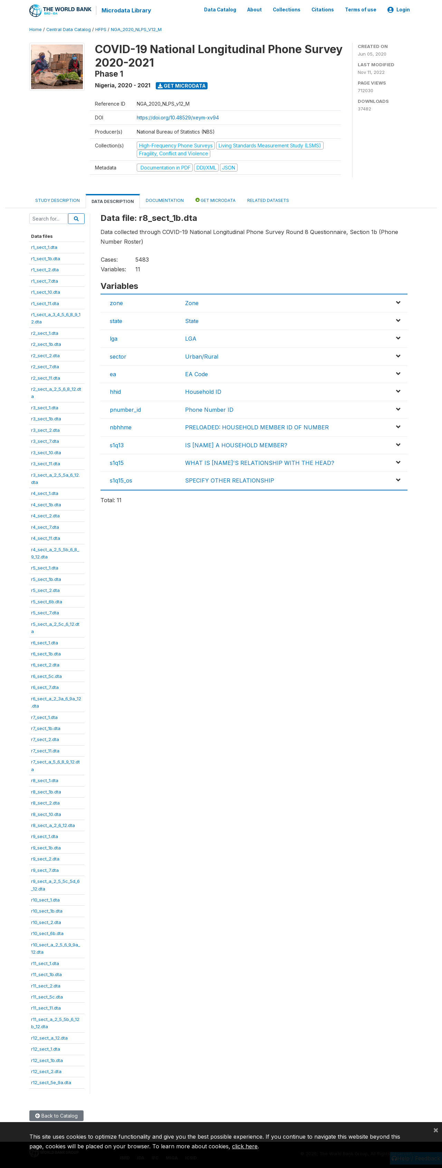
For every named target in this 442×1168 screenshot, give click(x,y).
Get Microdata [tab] (215, 200)
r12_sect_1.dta (45, 1048)
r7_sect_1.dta (44, 716)
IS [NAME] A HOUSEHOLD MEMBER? (236, 444)
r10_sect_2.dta (46, 922)
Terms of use (360, 9)
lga (113, 338)
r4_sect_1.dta (44, 493)
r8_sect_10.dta (46, 813)
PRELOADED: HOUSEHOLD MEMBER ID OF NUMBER (257, 427)
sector (118, 355)
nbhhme (121, 427)
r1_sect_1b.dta (45, 258)
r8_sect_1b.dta (46, 791)
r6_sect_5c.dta (46, 675)
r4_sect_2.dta (45, 515)
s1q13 (117, 444)
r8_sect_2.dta (45, 802)
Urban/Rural (201, 355)
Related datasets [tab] (268, 200)
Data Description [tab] (113, 201)
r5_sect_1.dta (44, 567)
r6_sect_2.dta (45, 664)
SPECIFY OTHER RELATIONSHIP (229, 480)
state (116, 320)
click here (245, 1146)
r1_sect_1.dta (44, 247)
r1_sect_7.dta (44, 280)
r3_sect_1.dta (44, 407)
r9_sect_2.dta (45, 858)
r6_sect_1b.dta (46, 653)
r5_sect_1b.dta (46, 579)
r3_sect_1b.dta (46, 418)
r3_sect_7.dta (45, 441)
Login (398, 9)
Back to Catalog (56, 1115)
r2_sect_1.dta (44, 332)
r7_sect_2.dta (45, 739)
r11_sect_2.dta (45, 985)
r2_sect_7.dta (45, 366)
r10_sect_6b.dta (47, 933)
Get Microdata (182, 85)
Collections (286, 9)
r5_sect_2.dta (45, 590)
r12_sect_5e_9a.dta (51, 1082)
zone (116, 302)
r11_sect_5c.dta (47, 996)
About (254, 9)
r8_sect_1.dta (44, 780)
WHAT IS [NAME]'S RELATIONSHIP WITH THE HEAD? (259, 462)
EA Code (196, 373)
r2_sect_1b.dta (46, 344)
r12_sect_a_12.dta (49, 1037)
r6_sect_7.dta (45, 687)
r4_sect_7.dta (45, 526)
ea (113, 373)
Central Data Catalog (68, 29)
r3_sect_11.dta (45, 463)
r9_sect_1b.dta (46, 847)
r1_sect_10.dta (45, 291)
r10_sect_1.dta (45, 899)
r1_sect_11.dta (45, 302)
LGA (190, 338)
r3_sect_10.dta (46, 452)
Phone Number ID (209, 409)
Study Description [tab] (57, 200)
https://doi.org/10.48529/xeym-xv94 (178, 117)
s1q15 (117, 462)
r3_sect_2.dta (45, 429)
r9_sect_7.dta (45, 869)
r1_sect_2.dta (45, 269)
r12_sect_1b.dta (47, 1059)
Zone (192, 302)
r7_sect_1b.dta (45, 728)
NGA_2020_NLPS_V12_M (136, 29)
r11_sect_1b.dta (46, 974)
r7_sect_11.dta (45, 750)
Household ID (203, 391)
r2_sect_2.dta (45, 355)
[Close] (436, 1130)
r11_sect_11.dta (46, 1007)
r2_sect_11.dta (45, 377)
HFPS (100, 29)
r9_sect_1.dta (44, 836)
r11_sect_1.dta (45, 962)
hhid (115, 391)
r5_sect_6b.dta (46, 601)
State (192, 320)
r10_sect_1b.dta (47, 910)
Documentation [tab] (165, 200)
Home (35, 29)
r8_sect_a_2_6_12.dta (53, 825)
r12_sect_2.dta (46, 1071)
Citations (322, 9)
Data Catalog (220, 9)
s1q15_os (121, 480)
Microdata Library (126, 10)
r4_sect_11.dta (45, 538)
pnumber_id (125, 409)
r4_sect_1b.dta (46, 504)
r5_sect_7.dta (45, 612)
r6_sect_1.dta (44, 642)
